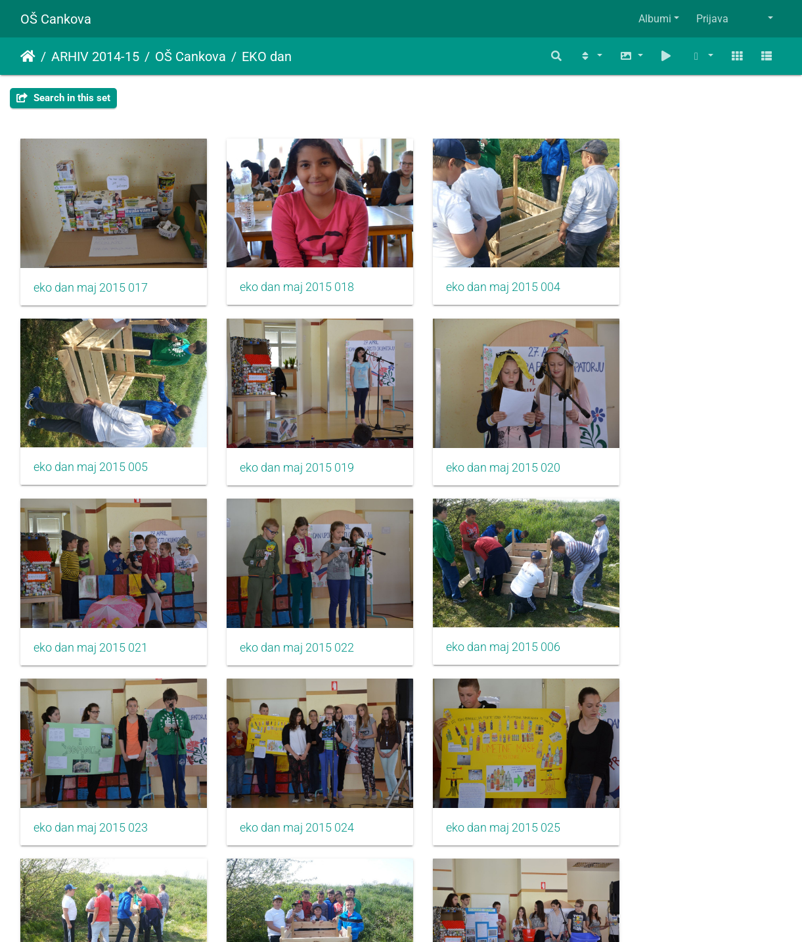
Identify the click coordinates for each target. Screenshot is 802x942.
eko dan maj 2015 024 (481, 624)
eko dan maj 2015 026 (481, 796)
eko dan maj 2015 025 (676, 624)
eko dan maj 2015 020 (286, 452)
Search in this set (63, 98)
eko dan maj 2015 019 (90, 452)
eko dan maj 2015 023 (286, 624)
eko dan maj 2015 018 (286, 279)
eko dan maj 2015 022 (676, 452)
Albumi (654, 18)
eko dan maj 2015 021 (481, 452)
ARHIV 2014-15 (95, 56)
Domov (27, 56)
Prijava (712, 18)
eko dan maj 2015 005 (676, 279)
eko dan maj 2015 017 (90, 279)
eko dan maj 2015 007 (90, 796)
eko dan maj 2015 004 (481, 279)
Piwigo (427, 914)
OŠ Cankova (55, 19)
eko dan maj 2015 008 (286, 796)
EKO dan (267, 56)
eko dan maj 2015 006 (90, 624)
